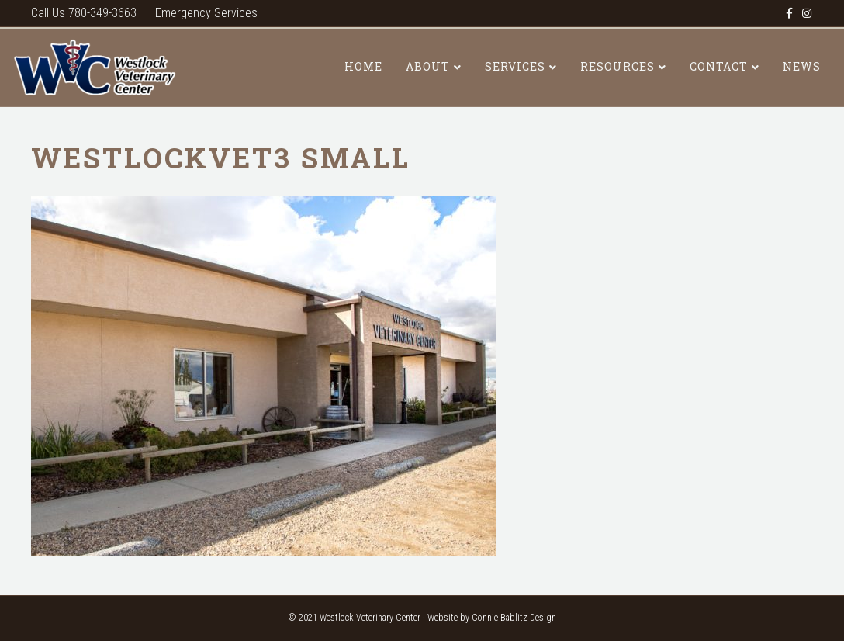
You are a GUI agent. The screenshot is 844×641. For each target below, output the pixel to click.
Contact (719, 66)
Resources (617, 66)
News (802, 66)
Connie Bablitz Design (514, 617)
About (428, 66)
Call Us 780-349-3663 (84, 12)
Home (363, 66)
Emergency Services (206, 12)
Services (515, 66)
